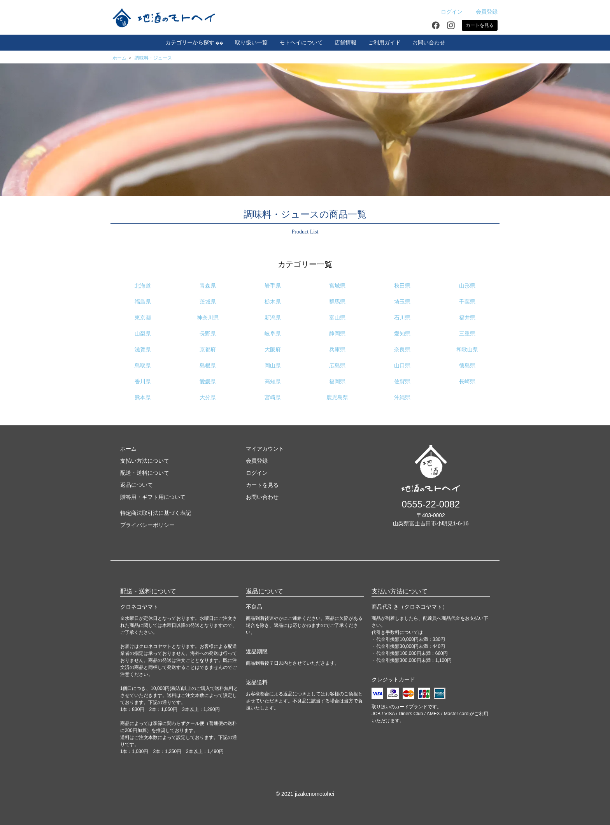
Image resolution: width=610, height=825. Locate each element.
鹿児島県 (337, 397)
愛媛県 (208, 381)
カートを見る (480, 25)
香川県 (143, 381)
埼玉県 (402, 302)
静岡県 (337, 334)
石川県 (402, 318)
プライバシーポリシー (147, 525)
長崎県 (467, 381)
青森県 (208, 286)
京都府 (208, 350)
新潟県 (273, 318)
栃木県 (273, 302)
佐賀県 (402, 381)
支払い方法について (144, 461)
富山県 (337, 318)
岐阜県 (273, 334)
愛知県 (402, 334)
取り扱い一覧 (251, 43)
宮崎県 (273, 397)
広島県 (337, 366)
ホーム (119, 58)
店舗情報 (345, 43)
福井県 (467, 318)
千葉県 (467, 302)
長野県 (208, 334)
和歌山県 (467, 350)
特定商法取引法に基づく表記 (155, 513)
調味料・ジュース (153, 58)
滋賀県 (143, 350)
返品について (136, 485)
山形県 (467, 286)
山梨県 (143, 334)
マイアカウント (265, 449)
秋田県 (402, 286)
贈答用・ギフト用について (153, 497)
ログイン (448, 12)
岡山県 (273, 366)
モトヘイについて (301, 43)
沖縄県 (402, 397)
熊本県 (143, 397)
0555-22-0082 (431, 504)
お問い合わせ (428, 43)
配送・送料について (144, 473)
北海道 (143, 286)
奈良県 (402, 350)
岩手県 (273, 286)
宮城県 (337, 286)
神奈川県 (208, 318)
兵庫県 (337, 350)
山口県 (402, 366)
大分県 (208, 397)
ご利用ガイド (384, 43)
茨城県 (208, 302)
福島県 (143, 302)
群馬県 (337, 302)
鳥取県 (143, 366)
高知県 (273, 381)
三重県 (467, 334)
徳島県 (467, 366)
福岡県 (337, 381)
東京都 (143, 318)
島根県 (208, 366)
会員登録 (483, 12)
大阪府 (273, 350)
